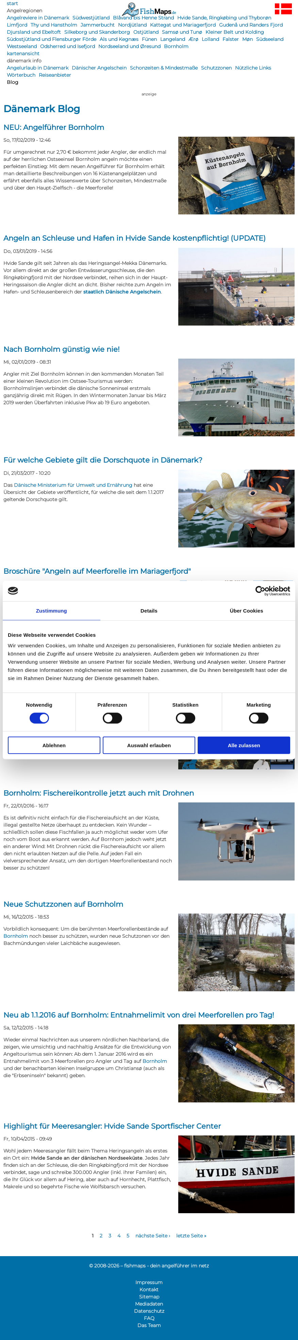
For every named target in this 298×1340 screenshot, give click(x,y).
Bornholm (176, 46)
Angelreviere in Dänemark (38, 18)
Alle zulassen (244, 745)
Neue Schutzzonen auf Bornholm (63, 904)
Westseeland (22, 46)
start (12, 3)
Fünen (149, 39)
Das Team (149, 1325)
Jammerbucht (98, 25)
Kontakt (149, 1289)
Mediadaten (149, 1304)
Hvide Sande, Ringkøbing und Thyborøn (224, 18)
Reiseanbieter (55, 75)
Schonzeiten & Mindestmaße (164, 68)
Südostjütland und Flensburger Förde (51, 39)
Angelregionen (24, 10)
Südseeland (269, 39)
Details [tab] (149, 610)
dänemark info (24, 61)
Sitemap (149, 1297)
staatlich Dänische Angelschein (122, 292)
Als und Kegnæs (119, 39)
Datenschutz (149, 1311)
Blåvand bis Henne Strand (143, 18)
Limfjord (17, 25)
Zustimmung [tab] (51, 610)
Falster (230, 39)
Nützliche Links (253, 68)
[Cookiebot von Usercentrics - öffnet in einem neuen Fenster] (260, 591)
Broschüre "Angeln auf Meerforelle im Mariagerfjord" (97, 571)
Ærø (193, 39)
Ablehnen (54, 745)
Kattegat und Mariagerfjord (183, 25)
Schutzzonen (216, 68)
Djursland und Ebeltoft (34, 32)
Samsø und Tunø (182, 32)
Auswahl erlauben (149, 745)
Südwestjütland (91, 18)
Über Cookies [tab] (246, 610)
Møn (247, 39)
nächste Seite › (152, 1236)
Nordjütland (132, 25)
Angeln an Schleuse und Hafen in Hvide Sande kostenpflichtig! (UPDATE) (134, 238)
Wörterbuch (21, 75)
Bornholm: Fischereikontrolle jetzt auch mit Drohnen (98, 793)
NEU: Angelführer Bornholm (53, 127)
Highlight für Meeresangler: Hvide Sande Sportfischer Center (112, 1126)
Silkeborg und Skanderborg (97, 32)
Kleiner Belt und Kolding (234, 32)
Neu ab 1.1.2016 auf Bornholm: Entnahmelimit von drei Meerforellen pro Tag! (138, 1015)
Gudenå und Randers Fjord (251, 25)
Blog (12, 82)
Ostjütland (146, 32)
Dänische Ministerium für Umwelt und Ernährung (73, 485)
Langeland (172, 39)
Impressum (149, 1282)
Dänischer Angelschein (99, 68)
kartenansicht (23, 53)
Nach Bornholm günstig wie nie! (61, 349)
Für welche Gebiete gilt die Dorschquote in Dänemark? (102, 460)
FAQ (149, 1318)
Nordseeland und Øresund (129, 46)
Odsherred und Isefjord (67, 46)
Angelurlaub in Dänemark (37, 68)
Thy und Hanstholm (54, 25)
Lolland (210, 39)
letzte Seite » (191, 1236)
